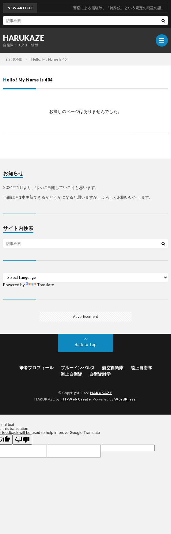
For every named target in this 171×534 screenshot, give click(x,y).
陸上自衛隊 (141, 367)
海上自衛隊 (71, 374)
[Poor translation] (22, 439)
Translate (40, 284)
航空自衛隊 (113, 367)
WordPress (125, 399)
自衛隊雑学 (100, 374)
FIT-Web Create (75, 399)
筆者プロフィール (36, 367)
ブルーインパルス (78, 367)
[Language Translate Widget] (85, 277)
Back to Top (86, 344)
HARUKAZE (23, 38)
